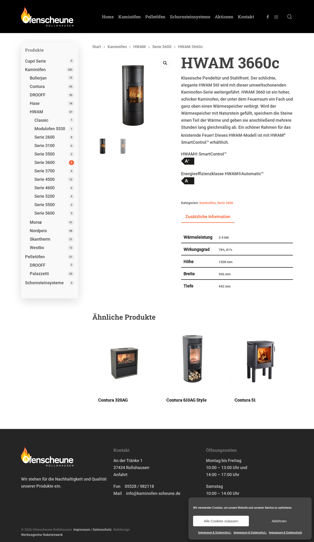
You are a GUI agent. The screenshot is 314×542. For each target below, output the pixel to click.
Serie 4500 (44, 179)
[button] (165, 63)
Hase (35, 103)
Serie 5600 (44, 213)
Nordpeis (38, 230)
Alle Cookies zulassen (221, 521)
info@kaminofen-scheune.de (153, 493)
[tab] (208, 217)
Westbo (37, 247)
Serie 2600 (44, 137)
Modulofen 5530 (49, 128)
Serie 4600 (44, 187)
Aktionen (224, 17)
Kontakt (246, 17)
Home (108, 17)
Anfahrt (120, 474)
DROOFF (37, 94)
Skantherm (40, 239)
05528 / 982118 (139, 486)
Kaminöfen (129, 17)
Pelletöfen (155, 17)
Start (96, 47)
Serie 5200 (44, 196)
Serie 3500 (44, 154)
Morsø (36, 222)
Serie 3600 (44, 162)
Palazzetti (39, 273)
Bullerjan (38, 78)
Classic (41, 120)
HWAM (36, 111)
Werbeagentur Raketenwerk (42, 535)
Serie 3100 (44, 145)
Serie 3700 (44, 170)
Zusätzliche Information (207, 216)
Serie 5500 (44, 204)
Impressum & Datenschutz (214, 532)
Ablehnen (279, 521)
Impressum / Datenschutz (92, 529)
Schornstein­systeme (190, 17)
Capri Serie (35, 61)
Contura (37, 86)
